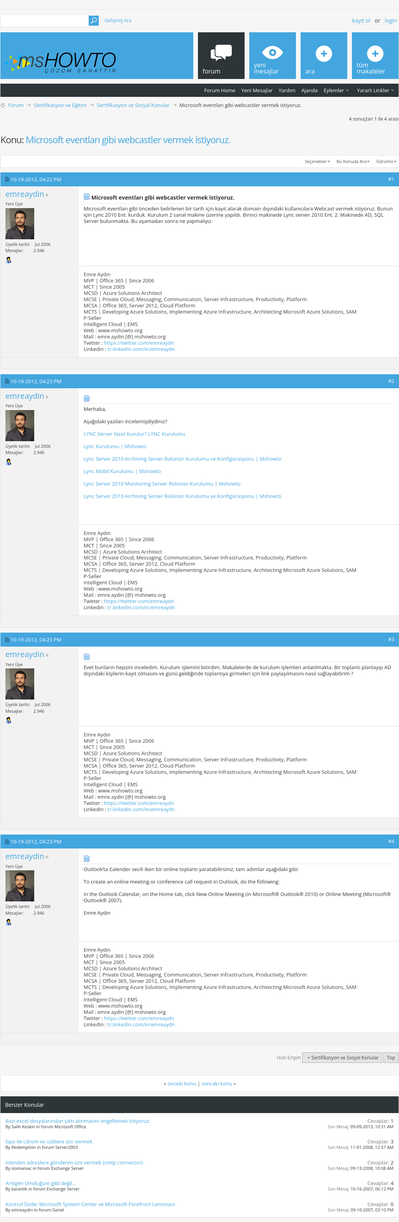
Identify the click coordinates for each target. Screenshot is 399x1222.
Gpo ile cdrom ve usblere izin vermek (49, 1141)
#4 (391, 841)
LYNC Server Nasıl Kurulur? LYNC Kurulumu (134, 433)
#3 (391, 639)
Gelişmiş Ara (118, 20)
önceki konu (182, 1083)
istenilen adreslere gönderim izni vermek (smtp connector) (74, 1162)
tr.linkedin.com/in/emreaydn (141, 348)
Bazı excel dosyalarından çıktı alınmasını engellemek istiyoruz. (77, 1120)
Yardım (287, 90)
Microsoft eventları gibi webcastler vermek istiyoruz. (128, 139)
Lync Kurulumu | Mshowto (115, 446)
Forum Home (219, 90)
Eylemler (334, 90)
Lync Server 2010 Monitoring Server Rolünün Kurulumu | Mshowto (162, 483)
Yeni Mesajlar (257, 90)
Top (391, 1057)
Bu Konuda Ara (352, 161)
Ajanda (309, 90)
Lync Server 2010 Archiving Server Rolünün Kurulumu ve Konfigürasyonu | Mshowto (183, 458)
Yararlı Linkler (373, 90)
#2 (391, 380)
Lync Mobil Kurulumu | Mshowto (122, 471)
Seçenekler (316, 161)
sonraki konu (216, 1083)
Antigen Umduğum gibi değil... (40, 1183)
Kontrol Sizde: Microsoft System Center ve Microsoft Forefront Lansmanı (90, 1204)
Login (391, 20)
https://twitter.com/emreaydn (139, 342)
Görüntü (384, 161)
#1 (391, 178)
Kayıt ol (361, 20)
